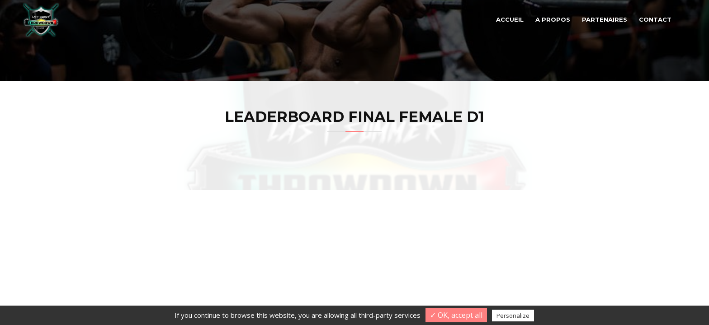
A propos (552, 19)
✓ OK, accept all (456, 315)
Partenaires (604, 19)
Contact (655, 19)
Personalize (512, 315)
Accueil (510, 19)
